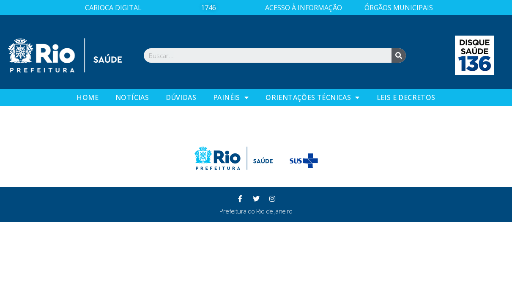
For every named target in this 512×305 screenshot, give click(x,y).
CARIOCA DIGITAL (113, 7)
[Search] (399, 55)
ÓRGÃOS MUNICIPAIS (398, 7)
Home (88, 97)
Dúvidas (181, 97)
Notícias (132, 97)
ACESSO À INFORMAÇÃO (303, 7)
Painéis (231, 97)
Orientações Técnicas (312, 97)
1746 (208, 7)
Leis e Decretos (406, 97)
